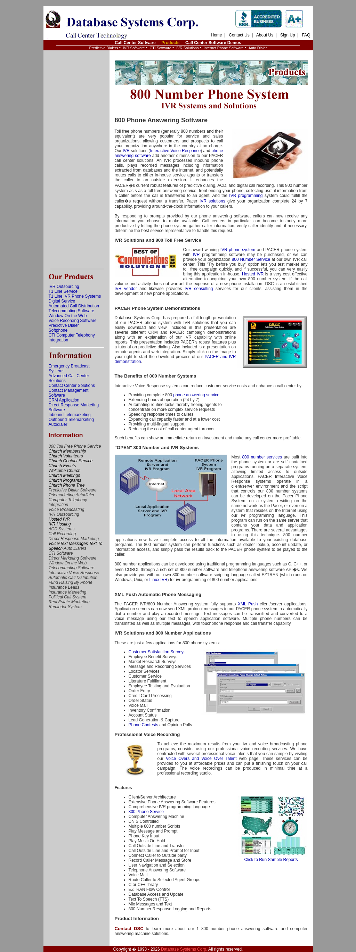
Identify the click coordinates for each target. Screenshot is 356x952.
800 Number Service (251, 259)
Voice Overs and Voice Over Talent (201, 758)
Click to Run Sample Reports (271, 857)
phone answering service (196, 394)
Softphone (58, 330)
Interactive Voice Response (175, 150)
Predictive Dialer (64, 325)
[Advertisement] (76, 160)
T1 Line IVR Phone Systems (75, 296)
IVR (126, 150)
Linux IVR (158, 579)
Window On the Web (68, 315)
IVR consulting (199, 288)
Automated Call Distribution (74, 306)
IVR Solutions (187, 48)
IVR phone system (238, 249)
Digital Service (62, 301)
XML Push (248, 604)
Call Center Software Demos (213, 42)
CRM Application (64, 400)
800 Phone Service (146, 811)
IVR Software (134, 48)
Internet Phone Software (224, 48)
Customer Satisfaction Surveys (157, 651)
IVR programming (245, 195)
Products (170, 42)
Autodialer (58, 424)
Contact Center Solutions (72, 385)
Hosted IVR (253, 274)
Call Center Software (135, 42)
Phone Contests (143, 724)
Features (123, 787)
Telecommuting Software (71, 310)
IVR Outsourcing (64, 286)
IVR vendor (126, 288)
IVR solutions (212, 201)
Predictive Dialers (103, 48)
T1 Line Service (63, 291)
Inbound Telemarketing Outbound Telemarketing (71, 417)
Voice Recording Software (73, 320)
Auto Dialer (258, 48)
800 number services (262, 457)
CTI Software (160, 48)
